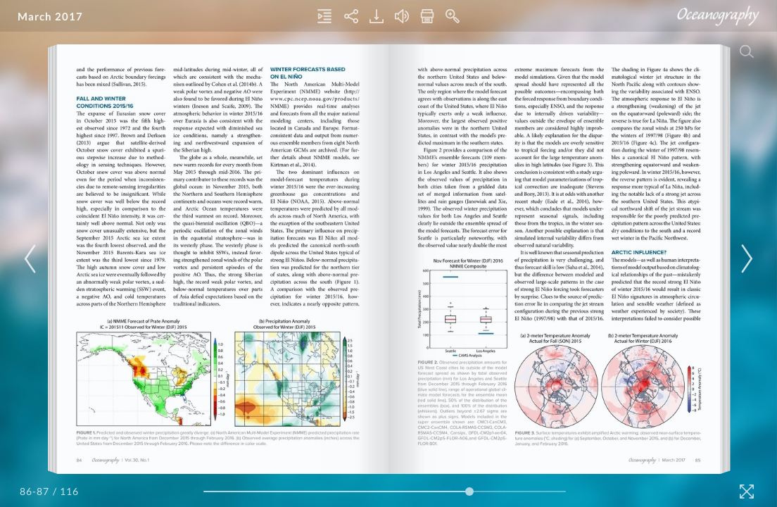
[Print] (427, 16)
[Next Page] (744, 258)
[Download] (376, 16)
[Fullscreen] (747, 491)
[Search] (746, 51)
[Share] (351, 16)
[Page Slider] (384, 491)
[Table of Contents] (324, 16)
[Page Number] (35, 491)
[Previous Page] (32, 258)
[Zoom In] (452, 16)
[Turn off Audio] (402, 16)
